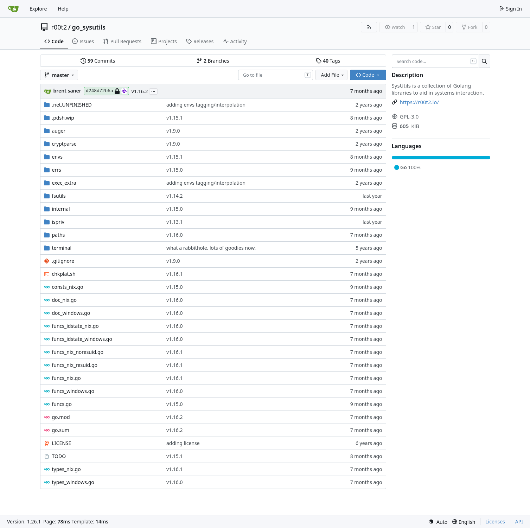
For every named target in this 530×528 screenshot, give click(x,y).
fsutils (59, 195)
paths (58, 234)
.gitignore (63, 260)
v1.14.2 (174, 195)
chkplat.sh (64, 274)
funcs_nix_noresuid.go (78, 352)
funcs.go (62, 404)
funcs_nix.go (66, 378)
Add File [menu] (333, 74)
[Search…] (484, 61)
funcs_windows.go (73, 391)
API (519, 521)
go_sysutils (89, 27)
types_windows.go (73, 482)
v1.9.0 (173, 130)
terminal (62, 247)
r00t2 (59, 27)
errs (56, 169)
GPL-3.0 (405, 116)
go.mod (61, 417)
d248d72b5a (106, 91)
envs (57, 156)
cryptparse (64, 143)
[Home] (13, 8)
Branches (213, 60)
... (153, 90)
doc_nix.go (64, 300)
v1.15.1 (174, 117)
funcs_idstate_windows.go (82, 339)
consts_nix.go (67, 287)
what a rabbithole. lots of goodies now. (211, 247)
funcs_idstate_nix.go (75, 326)
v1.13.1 (174, 221)
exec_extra (64, 182)
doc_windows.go (71, 313)
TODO (59, 456)
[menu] (437, 522)
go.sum (60, 430)
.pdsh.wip (63, 117)
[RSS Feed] (369, 27)
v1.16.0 (174, 234)
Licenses (495, 521)
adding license (183, 443)
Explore (38, 8)
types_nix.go (66, 469)
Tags (328, 60)
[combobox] (275, 75)
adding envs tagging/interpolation (205, 104)
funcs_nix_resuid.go (74, 365)
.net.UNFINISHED (72, 104)
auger (59, 130)
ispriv (58, 221)
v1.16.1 (174, 274)
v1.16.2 (140, 91)
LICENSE (61, 443)
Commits (98, 60)
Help (63, 8)
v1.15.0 (174, 169)
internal (61, 208)
